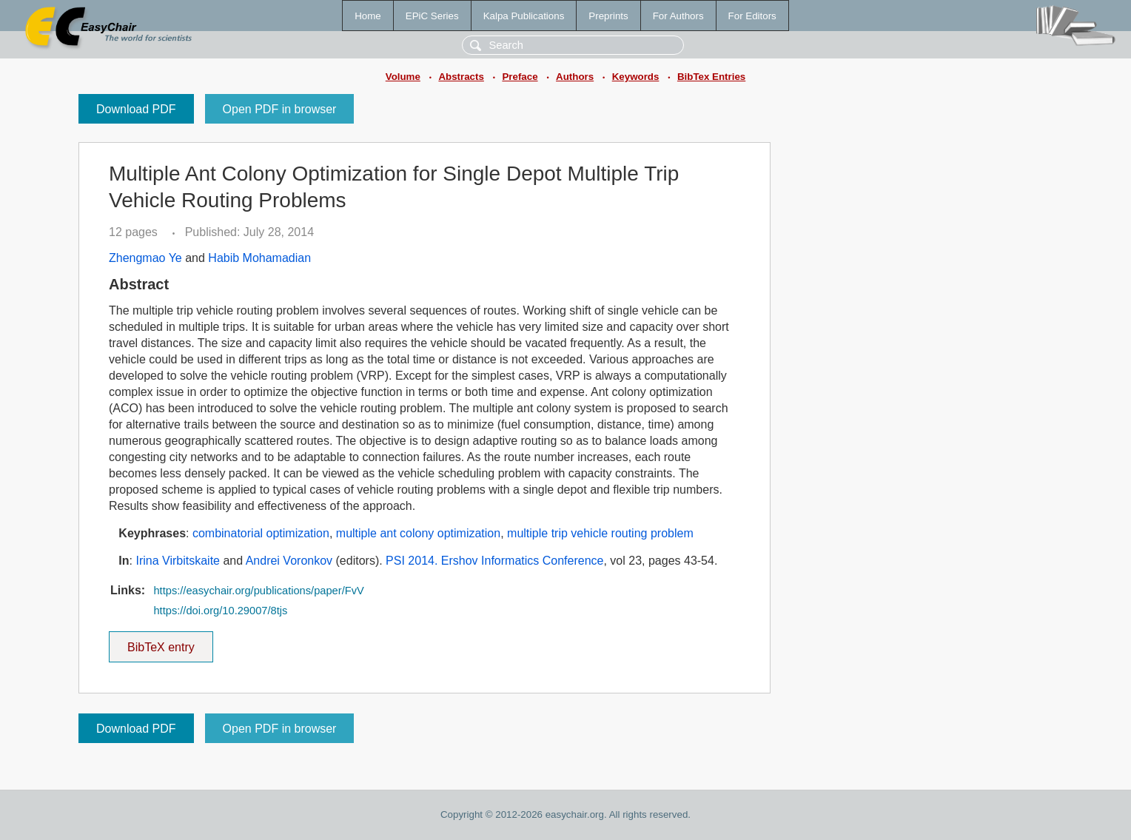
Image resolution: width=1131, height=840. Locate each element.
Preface (519, 76)
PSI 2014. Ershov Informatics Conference (494, 560)
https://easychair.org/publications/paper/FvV (258, 591)
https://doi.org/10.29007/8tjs (220, 610)
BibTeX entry (160, 642)
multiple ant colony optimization (418, 533)
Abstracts (460, 76)
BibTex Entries (711, 76)
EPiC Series (432, 15)
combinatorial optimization (260, 533)
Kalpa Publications (524, 15)
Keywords (636, 76)
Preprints (608, 15)
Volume (403, 76)
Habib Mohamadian (259, 258)
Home (368, 15)
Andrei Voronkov (289, 560)
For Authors (678, 15)
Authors (575, 76)
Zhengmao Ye (145, 258)
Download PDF (136, 109)
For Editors (752, 15)
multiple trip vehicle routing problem (600, 533)
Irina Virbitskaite (177, 560)
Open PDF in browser (280, 109)
